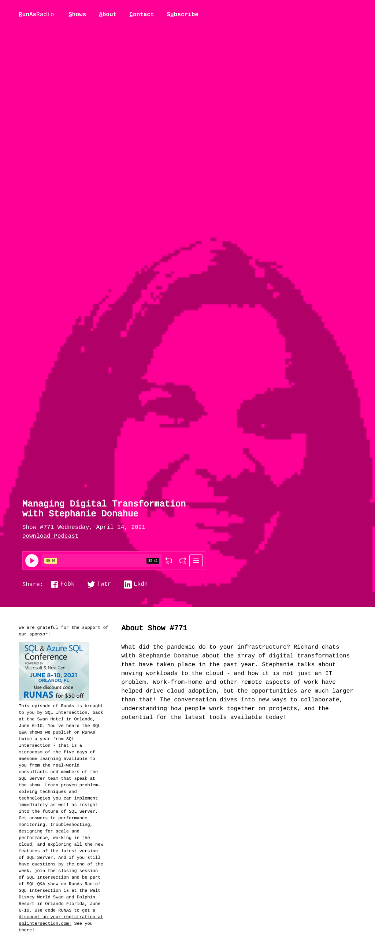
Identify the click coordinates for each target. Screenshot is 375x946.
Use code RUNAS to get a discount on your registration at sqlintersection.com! (61, 917)
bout (107, 14)
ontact (141, 14)
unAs (36, 15)
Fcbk (67, 584)
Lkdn (141, 584)
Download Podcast (50, 536)
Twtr (104, 584)
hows (77, 14)
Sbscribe (182, 14)
